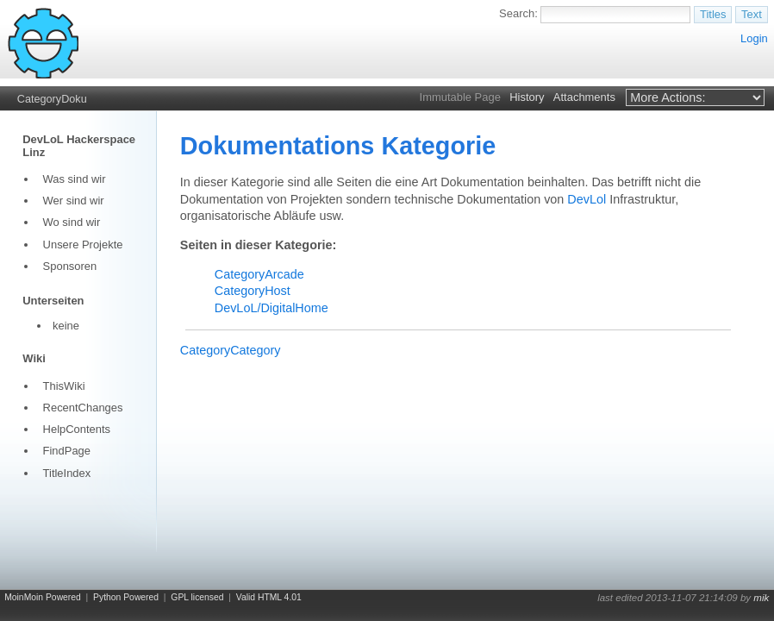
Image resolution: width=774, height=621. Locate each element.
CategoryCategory (230, 350)
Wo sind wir (72, 222)
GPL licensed (197, 597)
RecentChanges (83, 407)
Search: (518, 13)
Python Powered (126, 597)
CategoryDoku (52, 99)
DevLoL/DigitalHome (271, 308)
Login (754, 38)
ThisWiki (64, 386)
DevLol (586, 199)
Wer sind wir (73, 200)
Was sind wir (74, 178)
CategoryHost (252, 291)
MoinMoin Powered (42, 597)
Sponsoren (70, 266)
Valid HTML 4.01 (269, 597)
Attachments (584, 97)
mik (761, 598)
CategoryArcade (259, 274)
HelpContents (76, 429)
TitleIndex (67, 473)
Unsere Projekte (83, 244)
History (526, 97)
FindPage (67, 450)
